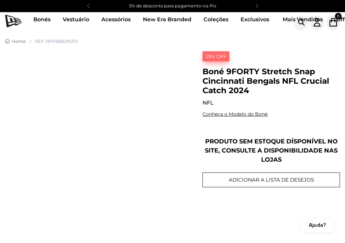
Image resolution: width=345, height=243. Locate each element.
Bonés (42, 19)
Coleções (215, 19)
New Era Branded (167, 19)
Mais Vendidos (303, 19)
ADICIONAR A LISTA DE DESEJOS (271, 180)
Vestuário (76, 19)
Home (15, 41)
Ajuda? (317, 225)
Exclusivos (255, 19)
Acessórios (116, 19)
